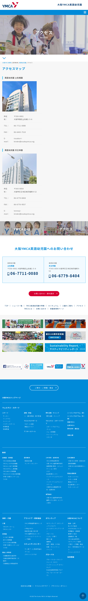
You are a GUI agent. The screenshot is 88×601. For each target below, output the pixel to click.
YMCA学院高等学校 (52, 461)
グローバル (50, 534)
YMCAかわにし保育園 (10, 469)
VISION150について (74, 528)
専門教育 (49, 494)
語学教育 (27, 458)
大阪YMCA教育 (6, 63)
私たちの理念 (72, 526)
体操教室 (6, 429)
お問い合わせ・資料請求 (44, 293)
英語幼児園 (22, 63)
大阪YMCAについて (74, 518)
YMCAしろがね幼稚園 (10, 463)
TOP (6, 306)
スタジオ (49, 437)
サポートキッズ (73, 487)
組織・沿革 (72, 523)
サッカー (6, 416)
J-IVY (48, 471)
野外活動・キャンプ (52, 413)
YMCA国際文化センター (33, 534)
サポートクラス (73, 477)
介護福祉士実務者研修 (10, 563)
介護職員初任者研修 (9, 556)
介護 (3, 523)
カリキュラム (53, 306)
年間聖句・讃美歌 (74, 531)
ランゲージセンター (31, 463)
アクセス (79, 306)
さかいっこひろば (31, 554)
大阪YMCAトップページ (11, 397)
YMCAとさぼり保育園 (10, 466)
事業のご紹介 (72, 534)
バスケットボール (9, 424)
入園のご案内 (67, 306)
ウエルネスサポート (30, 421)
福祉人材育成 (6, 552)
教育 (4, 452)
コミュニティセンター (32, 544)
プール (48, 429)
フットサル (6, 419)
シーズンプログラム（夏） (76, 413)
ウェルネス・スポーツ (10, 408)
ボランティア (51, 518)
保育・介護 (6, 518)
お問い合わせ (41, 309)
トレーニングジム (52, 434)
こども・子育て (51, 536)
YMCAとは (28, 309)
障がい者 (49, 539)
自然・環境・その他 (53, 544)
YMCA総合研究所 (74, 539)
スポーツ (5, 413)
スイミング (6, 421)
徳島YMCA (70, 422)
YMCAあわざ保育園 (9, 471)
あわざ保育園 (7, 540)
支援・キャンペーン (53, 547)
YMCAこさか (7, 529)
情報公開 (70, 435)
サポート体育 (29, 424)
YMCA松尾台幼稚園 (9, 461)
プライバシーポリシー (59, 586)
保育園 (4, 534)
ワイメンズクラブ (74, 552)
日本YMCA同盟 (26, 586)
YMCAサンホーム (8, 527)
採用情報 (70, 557)
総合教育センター (52, 474)
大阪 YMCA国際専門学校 (54, 463)
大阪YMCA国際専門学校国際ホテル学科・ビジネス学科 (54, 500)
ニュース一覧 (17, 306)
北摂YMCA (70, 425)
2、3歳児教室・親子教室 (33, 416)
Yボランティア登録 (74, 542)
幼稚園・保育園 (7, 458)
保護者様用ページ (57, 309)
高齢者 (48, 542)
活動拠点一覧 (72, 536)
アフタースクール (30, 431)
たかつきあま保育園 (9, 542)
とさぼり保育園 (8, 537)
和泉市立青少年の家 (31, 531)
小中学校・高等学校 (52, 458)
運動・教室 (27, 413)
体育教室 (6, 427)
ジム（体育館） (51, 432)
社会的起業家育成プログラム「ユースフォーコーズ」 (54, 572)
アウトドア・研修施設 (32, 518)
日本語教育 (71, 458)
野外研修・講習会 (73, 429)
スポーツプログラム (53, 427)
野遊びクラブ (29, 427)
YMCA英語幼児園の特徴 (35, 306)
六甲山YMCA (29, 528)
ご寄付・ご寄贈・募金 (44, 388)
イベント (49, 549)
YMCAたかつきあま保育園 (11, 474)
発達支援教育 (71, 473)
